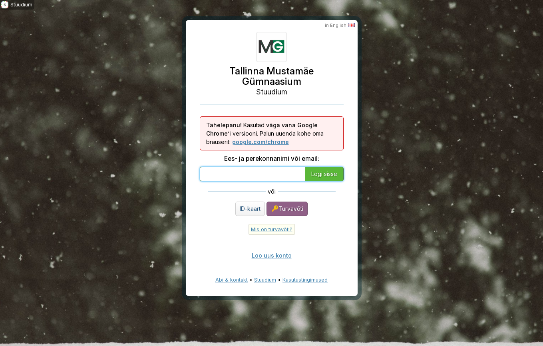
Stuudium (265, 280)
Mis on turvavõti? (271, 229)
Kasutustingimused (305, 280)
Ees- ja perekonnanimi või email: (271, 158)
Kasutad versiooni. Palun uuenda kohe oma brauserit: (265, 133)
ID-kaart (250, 208)
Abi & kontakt (231, 280)
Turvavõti (287, 208)
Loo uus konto (272, 255)
